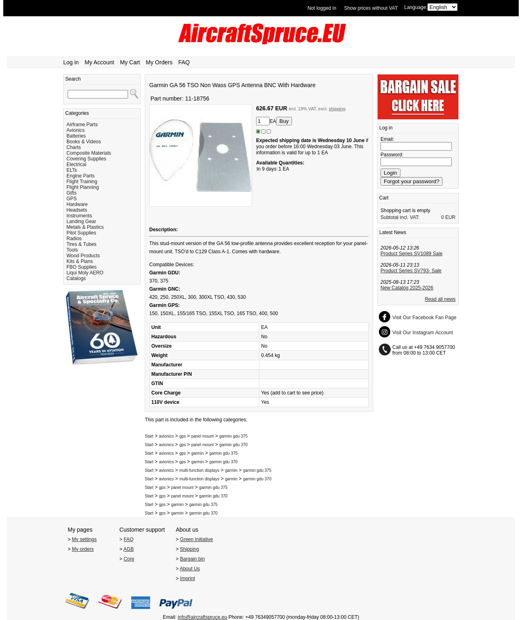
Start (149, 436)
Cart (384, 198)
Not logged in (321, 8)
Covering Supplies (86, 159)
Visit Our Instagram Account (422, 332)
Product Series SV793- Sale (410, 271)
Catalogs (76, 278)
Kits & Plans (79, 261)
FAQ (184, 62)
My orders (82, 549)
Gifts (71, 193)
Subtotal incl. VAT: (400, 217)
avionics (166, 436)
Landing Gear (81, 221)
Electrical (76, 164)
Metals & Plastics (85, 227)
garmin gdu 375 (233, 436)
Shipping (189, 549)
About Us (190, 569)
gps (183, 436)
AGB (129, 549)
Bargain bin (192, 559)
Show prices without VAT (371, 8)
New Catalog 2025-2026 (406, 288)
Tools (72, 250)
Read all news (440, 299)
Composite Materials (88, 153)
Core (129, 559)
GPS (71, 199)
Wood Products (83, 256)
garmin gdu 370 (233, 445)
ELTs (71, 170)
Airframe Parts (82, 124)
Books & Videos (83, 142)
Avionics (75, 130)
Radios (74, 238)
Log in (71, 62)
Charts (73, 147)
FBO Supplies (81, 267)
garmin (197, 453)
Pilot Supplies (81, 233)
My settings (84, 539)
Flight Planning (82, 187)
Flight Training (81, 181)
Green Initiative (196, 539)
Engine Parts (80, 176)
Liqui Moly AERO (85, 273)
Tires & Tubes (81, 244)
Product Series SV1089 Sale (411, 253)
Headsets (76, 210)
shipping (337, 108)
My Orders (159, 62)
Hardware (77, 204)
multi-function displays (199, 470)
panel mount (202, 436)
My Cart (130, 62)
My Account (99, 62)
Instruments (79, 216)
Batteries (76, 136)
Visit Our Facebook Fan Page (424, 317)
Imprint (187, 578)
